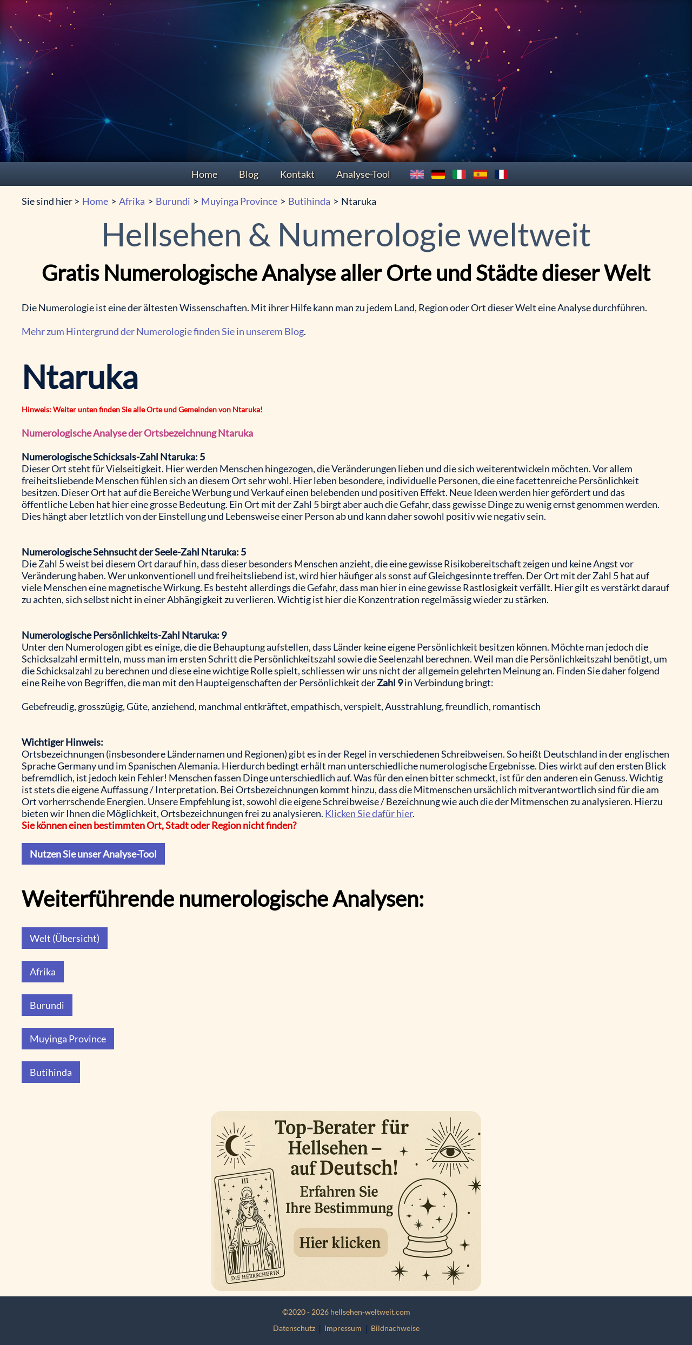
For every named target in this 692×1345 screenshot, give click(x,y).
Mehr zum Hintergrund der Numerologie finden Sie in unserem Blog (163, 331)
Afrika (132, 201)
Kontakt (297, 174)
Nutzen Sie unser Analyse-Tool (93, 854)
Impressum (343, 1328)
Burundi (173, 201)
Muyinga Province (239, 201)
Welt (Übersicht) (64, 938)
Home (204, 174)
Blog (248, 174)
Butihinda (309, 201)
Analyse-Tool (363, 174)
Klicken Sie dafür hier (368, 813)
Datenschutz (294, 1328)
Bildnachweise (395, 1328)
